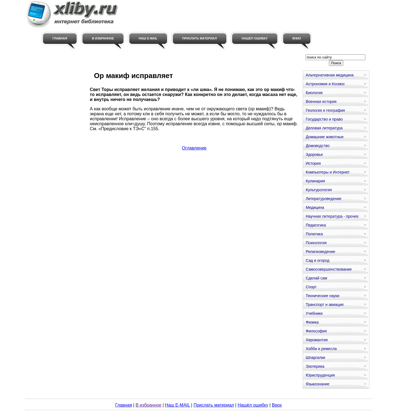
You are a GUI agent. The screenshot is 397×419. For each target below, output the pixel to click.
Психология (316, 243)
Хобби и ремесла (321, 348)
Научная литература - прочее (332, 216)
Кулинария (315, 181)
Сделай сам (316, 278)
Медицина (315, 207)
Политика (314, 234)
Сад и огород (317, 260)
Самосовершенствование (329, 269)
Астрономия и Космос (325, 84)
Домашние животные (325, 137)
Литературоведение (323, 198)
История (313, 163)
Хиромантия (317, 340)
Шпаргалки (315, 357)
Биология (314, 92)
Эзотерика (315, 366)
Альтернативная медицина (330, 75)
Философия (316, 331)
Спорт (311, 287)
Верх (277, 405)
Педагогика (316, 225)
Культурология (319, 190)
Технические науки (322, 295)
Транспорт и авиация (325, 304)
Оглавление (194, 148)
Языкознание (317, 384)
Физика (312, 322)
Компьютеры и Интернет (328, 172)
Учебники (314, 313)
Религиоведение (320, 251)
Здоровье (314, 154)
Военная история (321, 101)
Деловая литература (324, 128)
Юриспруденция (320, 375)
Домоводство (317, 145)
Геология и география (325, 110)
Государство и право (324, 119)
